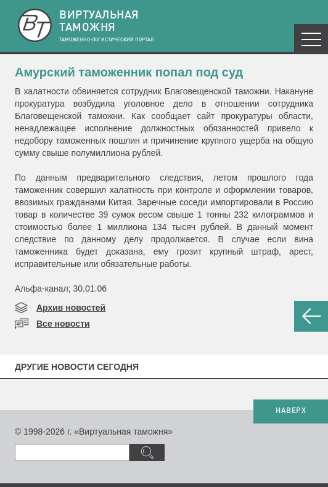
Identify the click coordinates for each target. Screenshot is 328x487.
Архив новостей (70, 308)
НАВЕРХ (291, 411)
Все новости (63, 324)
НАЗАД (311, 316)
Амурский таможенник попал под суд (129, 72)
